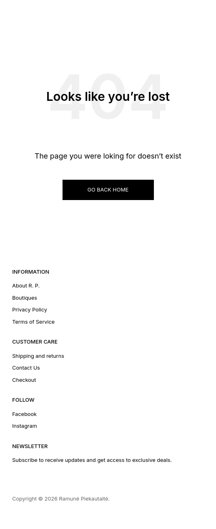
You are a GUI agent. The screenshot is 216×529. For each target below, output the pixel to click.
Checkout (24, 380)
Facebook (24, 414)
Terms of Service (33, 321)
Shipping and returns (38, 356)
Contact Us (26, 367)
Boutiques (24, 297)
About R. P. (26, 285)
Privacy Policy (29, 309)
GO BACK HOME (107, 189)
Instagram (24, 425)
